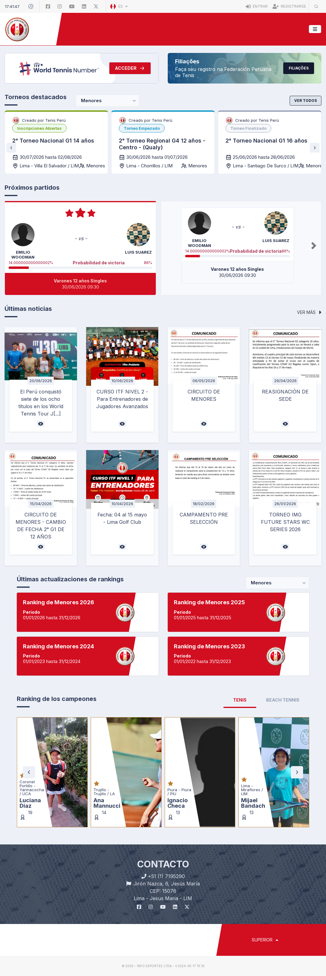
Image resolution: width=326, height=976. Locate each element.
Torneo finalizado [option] (248, 128)
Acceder (130, 68)
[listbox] (39, 128)
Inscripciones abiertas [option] (39, 128)
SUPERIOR (265, 939)
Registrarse (289, 6)
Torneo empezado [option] (142, 128)
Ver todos (305, 100)
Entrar (257, 6)
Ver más (309, 312)
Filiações (299, 68)
